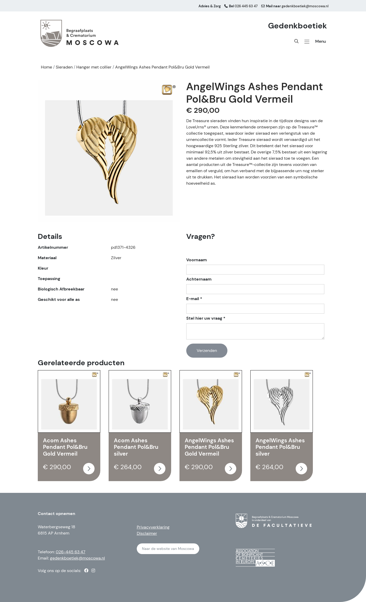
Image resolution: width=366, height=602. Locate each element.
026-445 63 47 (70, 552)
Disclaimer (147, 533)
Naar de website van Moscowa (168, 548)
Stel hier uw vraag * (205, 318)
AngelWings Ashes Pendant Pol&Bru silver (280, 447)
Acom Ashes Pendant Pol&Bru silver (136, 447)
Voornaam (196, 260)
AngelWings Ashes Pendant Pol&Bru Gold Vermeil (209, 447)
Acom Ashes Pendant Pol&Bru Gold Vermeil (65, 447)
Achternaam (199, 279)
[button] (307, 42)
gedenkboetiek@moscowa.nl (77, 558)
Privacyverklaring (153, 527)
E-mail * (194, 298)
